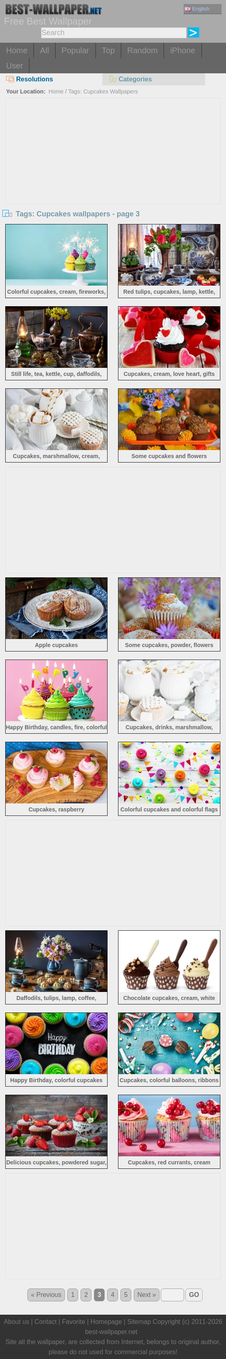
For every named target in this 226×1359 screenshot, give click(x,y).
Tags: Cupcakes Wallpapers (103, 91)
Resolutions (29, 79)
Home (16, 50)
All (44, 50)
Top (108, 50)
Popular (75, 50)
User (14, 65)
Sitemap (139, 1321)
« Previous (46, 1294)
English (197, 9)
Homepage (106, 1321)
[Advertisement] (113, 158)
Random (142, 50)
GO (194, 1294)
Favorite (73, 1321)
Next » (146, 1294)
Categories (130, 79)
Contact (46, 1321)
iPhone (182, 50)
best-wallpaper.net (111, 1331)
